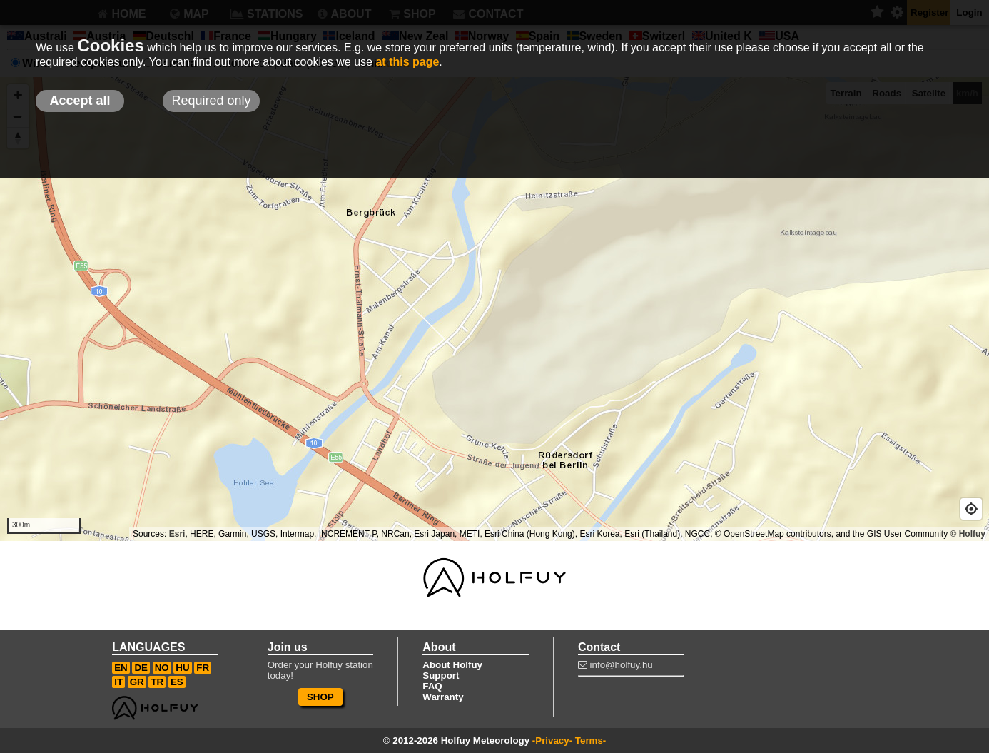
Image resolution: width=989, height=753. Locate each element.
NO (162, 667)
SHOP (320, 697)
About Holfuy (452, 664)
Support (440, 675)
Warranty (442, 697)
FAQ (432, 686)
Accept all (79, 101)
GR (137, 682)
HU (182, 667)
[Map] (494, 309)
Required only (210, 101)
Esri (177, 534)
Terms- (590, 740)
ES (177, 682)
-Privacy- (552, 740)
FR (202, 667)
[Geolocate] (971, 509)
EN (121, 667)
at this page (407, 62)
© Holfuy (967, 534)
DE (141, 667)
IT (118, 682)
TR (157, 682)
